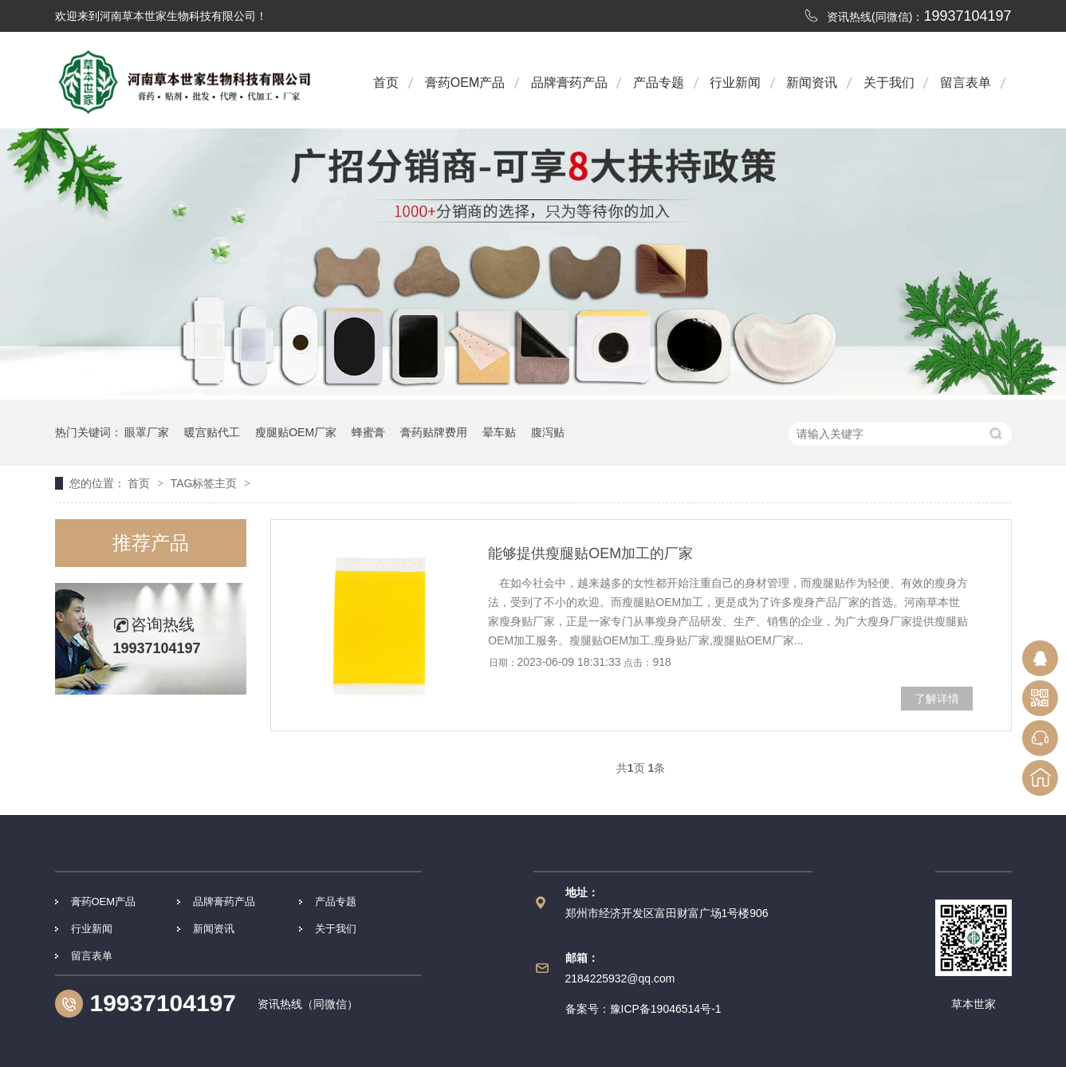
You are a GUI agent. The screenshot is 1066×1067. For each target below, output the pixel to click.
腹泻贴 (547, 432)
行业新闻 (735, 82)
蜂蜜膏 (368, 432)
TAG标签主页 (204, 483)
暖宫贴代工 (212, 432)
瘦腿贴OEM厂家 (295, 432)
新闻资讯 (811, 82)
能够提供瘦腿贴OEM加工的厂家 (590, 553)
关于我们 (889, 82)
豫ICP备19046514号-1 (666, 1008)
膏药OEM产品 (465, 82)
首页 (386, 82)
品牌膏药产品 (569, 82)
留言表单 (965, 82)
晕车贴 (499, 432)
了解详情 (937, 698)
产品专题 (658, 82)
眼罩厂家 (146, 432)
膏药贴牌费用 (433, 432)
